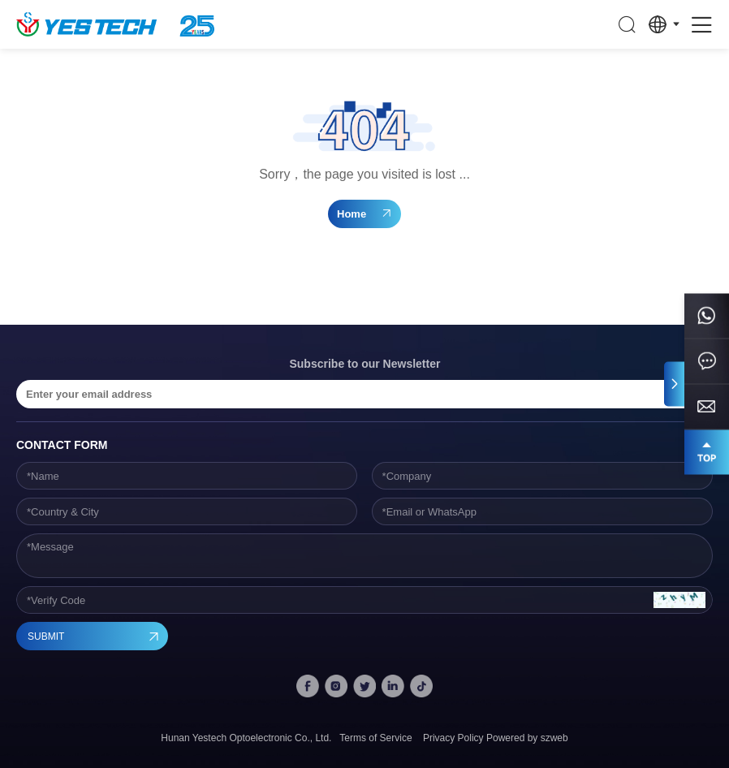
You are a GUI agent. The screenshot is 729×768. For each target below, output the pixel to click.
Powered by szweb (527, 738)
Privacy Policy (453, 738)
